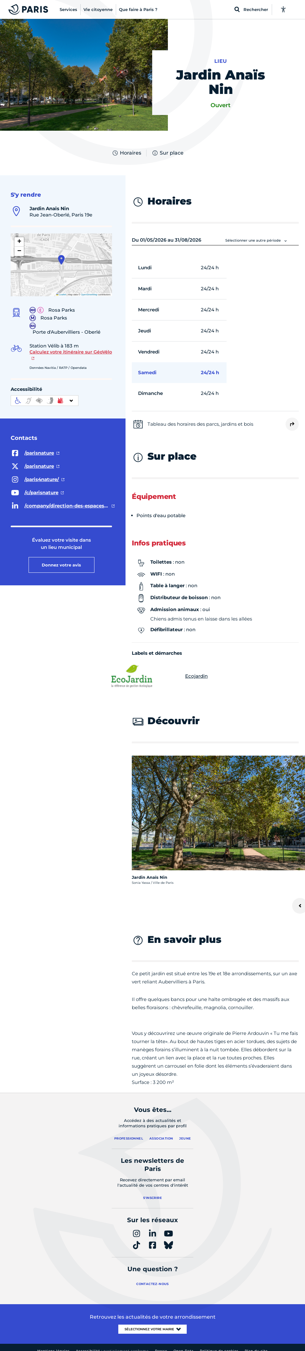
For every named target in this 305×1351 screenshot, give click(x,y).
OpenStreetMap (89, 294)
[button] (61, 260)
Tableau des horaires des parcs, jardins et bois (200, 424)
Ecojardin (170, 676)
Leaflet (61, 294)
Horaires (126, 153)
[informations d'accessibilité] (44, 400)
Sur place (168, 153)
